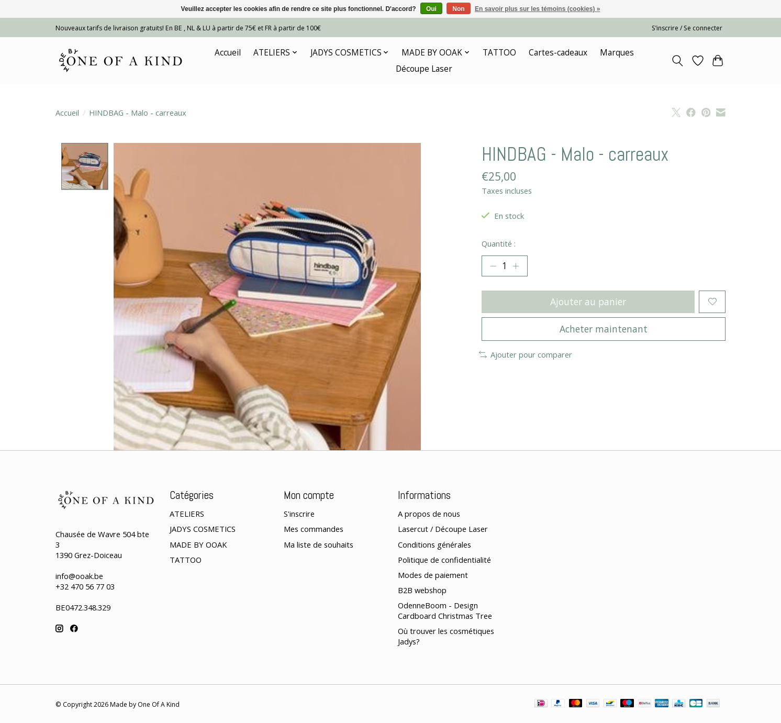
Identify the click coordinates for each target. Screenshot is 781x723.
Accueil (228, 52)
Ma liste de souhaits (318, 544)
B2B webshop (422, 590)
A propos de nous (429, 514)
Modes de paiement (433, 575)
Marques (617, 52)
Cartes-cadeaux (558, 52)
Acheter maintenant (604, 329)
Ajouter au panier (588, 301)
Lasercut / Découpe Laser (443, 529)
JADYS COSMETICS (203, 529)
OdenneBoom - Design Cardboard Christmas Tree (445, 610)
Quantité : (499, 243)
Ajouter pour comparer (525, 355)
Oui (431, 9)
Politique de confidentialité (444, 559)
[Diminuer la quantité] (493, 266)
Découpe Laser (424, 68)
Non (458, 9)
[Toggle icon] (677, 60)
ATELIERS (187, 514)
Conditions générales (434, 544)
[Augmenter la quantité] (516, 266)
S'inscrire (299, 514)
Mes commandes (313, 529)
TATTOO (499, 52)
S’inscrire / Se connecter (687, 28)
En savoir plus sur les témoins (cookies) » (537, 9)
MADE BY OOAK (198, 544)
